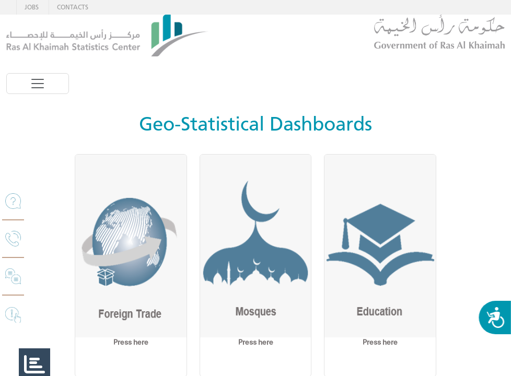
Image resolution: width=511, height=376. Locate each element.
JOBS (32, 7)
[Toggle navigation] (37, 83)
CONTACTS (72, 7)
